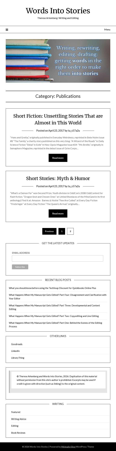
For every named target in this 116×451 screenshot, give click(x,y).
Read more (58, 157)
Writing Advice (18, 419)
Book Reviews (18, 432)
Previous (49, 231)
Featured (15, 412)
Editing (14, 425)
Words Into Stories (58, 10)
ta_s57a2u (74, 130)
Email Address (21, 252)
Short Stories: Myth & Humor (58, 178)
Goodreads (16, 344)
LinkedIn (15, 351)
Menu (107, 29)
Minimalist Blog (68, 446)
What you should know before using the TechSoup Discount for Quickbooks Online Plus (52, 288)
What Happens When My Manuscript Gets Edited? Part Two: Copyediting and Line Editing (54, 316)
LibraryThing (17, 357)
